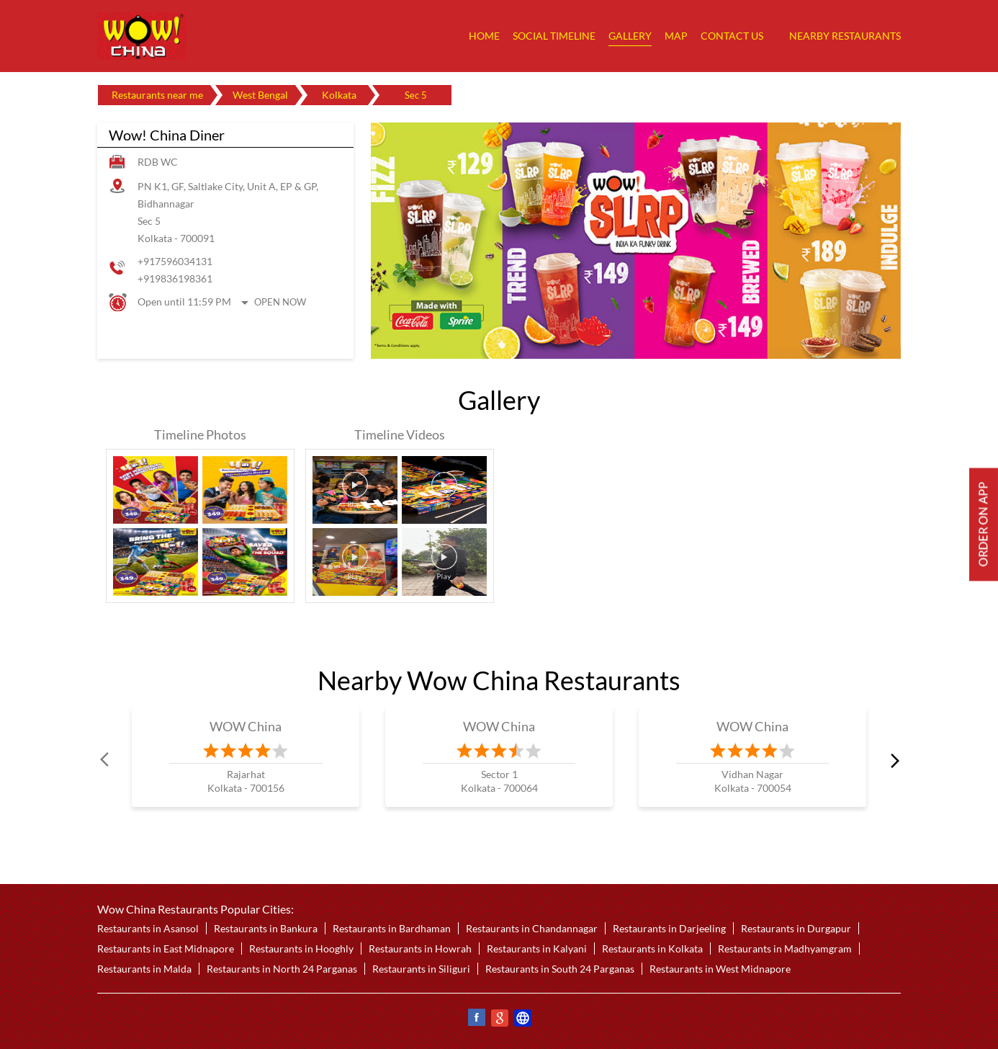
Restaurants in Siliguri (421, 969)
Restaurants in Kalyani (537, 948)
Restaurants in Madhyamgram (785, 948)
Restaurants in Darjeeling (669, 928)
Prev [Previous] (105, 759)
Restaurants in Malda (144, 969)
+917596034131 (175, 261)
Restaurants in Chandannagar (532, 928)
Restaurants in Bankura (266, 928)
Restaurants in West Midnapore (720, 969)
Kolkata (339, 95)
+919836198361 (175, 278)
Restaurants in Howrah (420, 948)
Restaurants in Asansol (148, 928)
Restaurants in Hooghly (301, 948)
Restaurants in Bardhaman (392, 928)
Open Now (280, 302)
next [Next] (892, 759)
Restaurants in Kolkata (652, 948)
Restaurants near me (157, 95)
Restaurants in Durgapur (796, 928)
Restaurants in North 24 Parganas (282, 969)
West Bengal (260, 95)
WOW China (246, 726)
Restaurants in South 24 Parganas (559, 969)
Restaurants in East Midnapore (165, 948)
